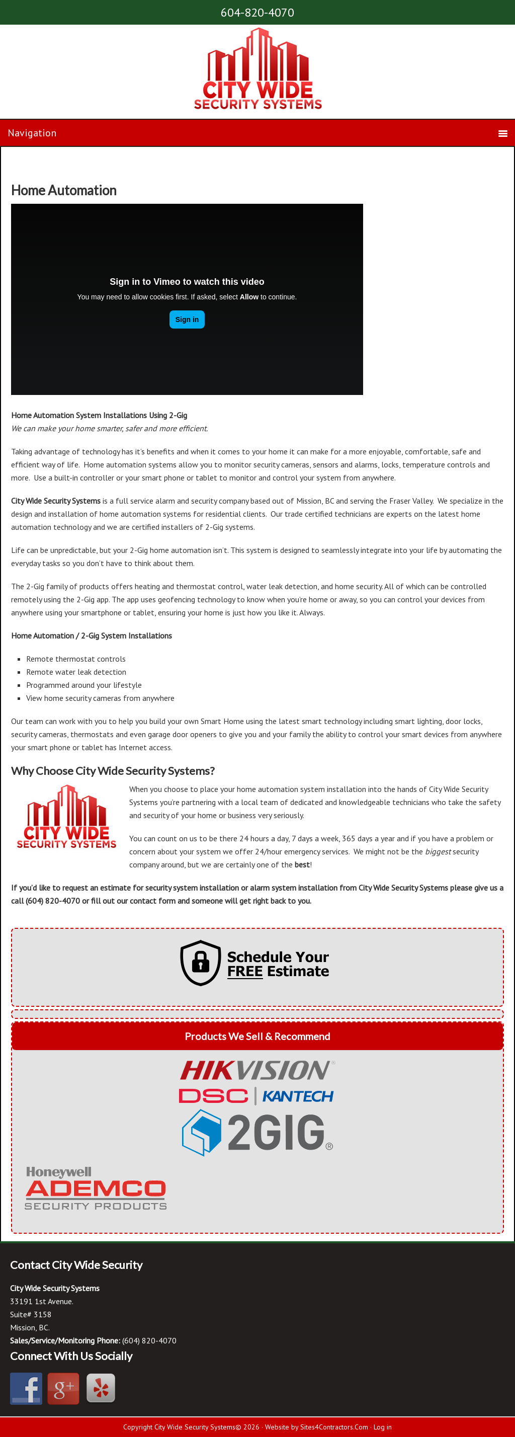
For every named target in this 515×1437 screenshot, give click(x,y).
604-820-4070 (257, 12)
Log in (383, 1426)
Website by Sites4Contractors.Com (316, 1426)
